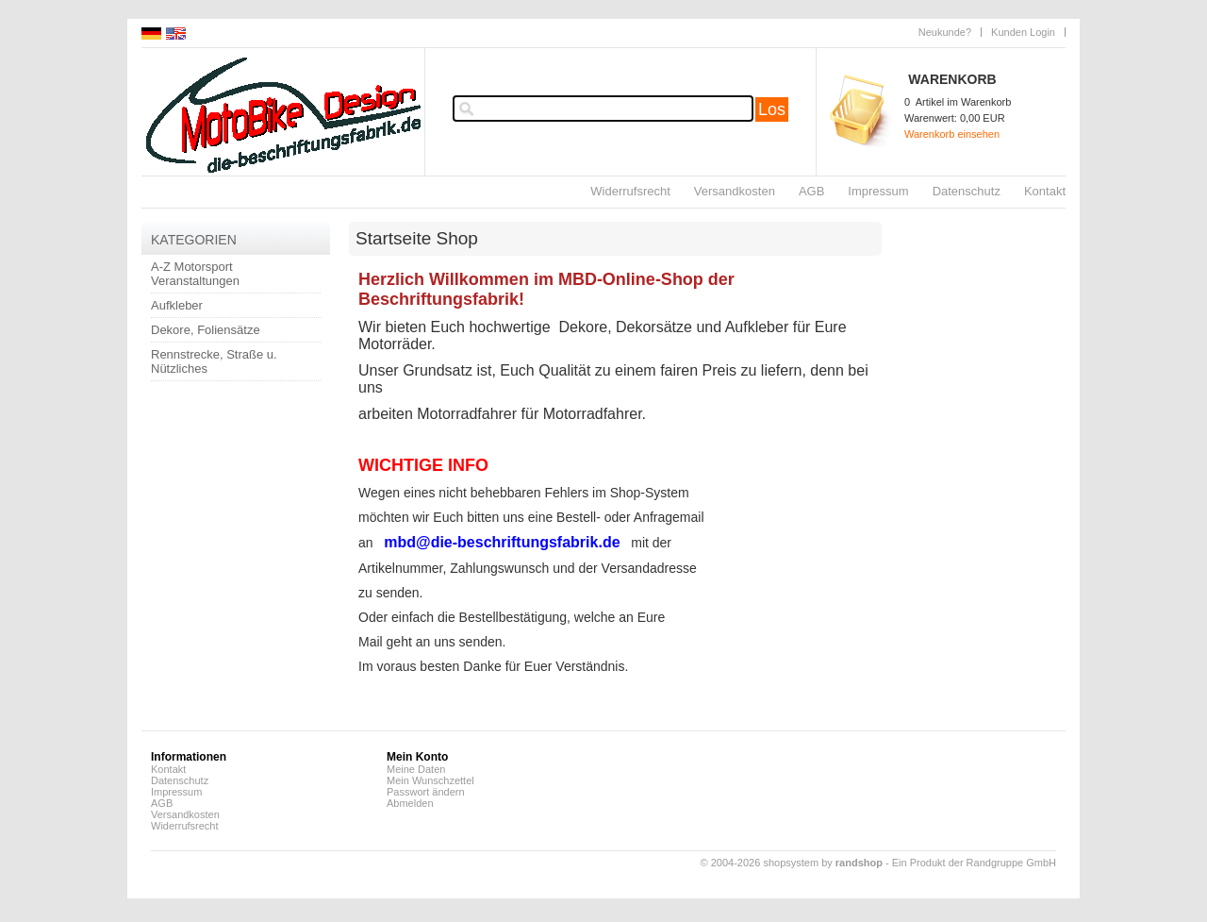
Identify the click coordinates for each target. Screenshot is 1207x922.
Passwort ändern (426, 791)
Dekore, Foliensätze (205, 330)
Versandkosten (734, 191)
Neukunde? (944, 32)
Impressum (878, 191)
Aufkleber (177, 305)
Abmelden (410, 803)
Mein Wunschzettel (430, 780)
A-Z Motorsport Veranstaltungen (195, 274)
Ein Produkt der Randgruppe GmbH (974, 862)
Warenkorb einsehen (952, 134)
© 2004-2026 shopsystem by (792, 862)
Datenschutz (966, 191)
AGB (811, 191)
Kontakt (1045, 191)
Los (771, 109)
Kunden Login (1023, 32)
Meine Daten (416, 769)
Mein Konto (417, 756)
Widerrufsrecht (630, 191)
